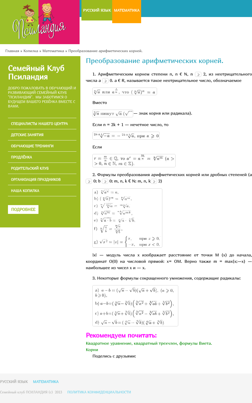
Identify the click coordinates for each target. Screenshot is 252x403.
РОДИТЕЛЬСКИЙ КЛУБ (30, 169)
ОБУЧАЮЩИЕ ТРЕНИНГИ (32, 146)
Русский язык (97, 10)
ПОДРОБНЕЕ (23, 209)
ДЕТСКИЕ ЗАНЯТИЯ (27, 135)
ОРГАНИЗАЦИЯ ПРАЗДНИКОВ (35, 180)
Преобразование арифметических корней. (105, 50)
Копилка (30, 50)
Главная (12, 50)
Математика (126, 10)
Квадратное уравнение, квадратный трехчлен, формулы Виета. (149, 343)
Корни (92, 349)
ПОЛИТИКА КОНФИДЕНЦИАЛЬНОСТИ (99, 392)
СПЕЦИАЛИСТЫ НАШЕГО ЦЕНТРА (39, 124)
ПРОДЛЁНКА (21, 157)
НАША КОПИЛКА (25, 191)
